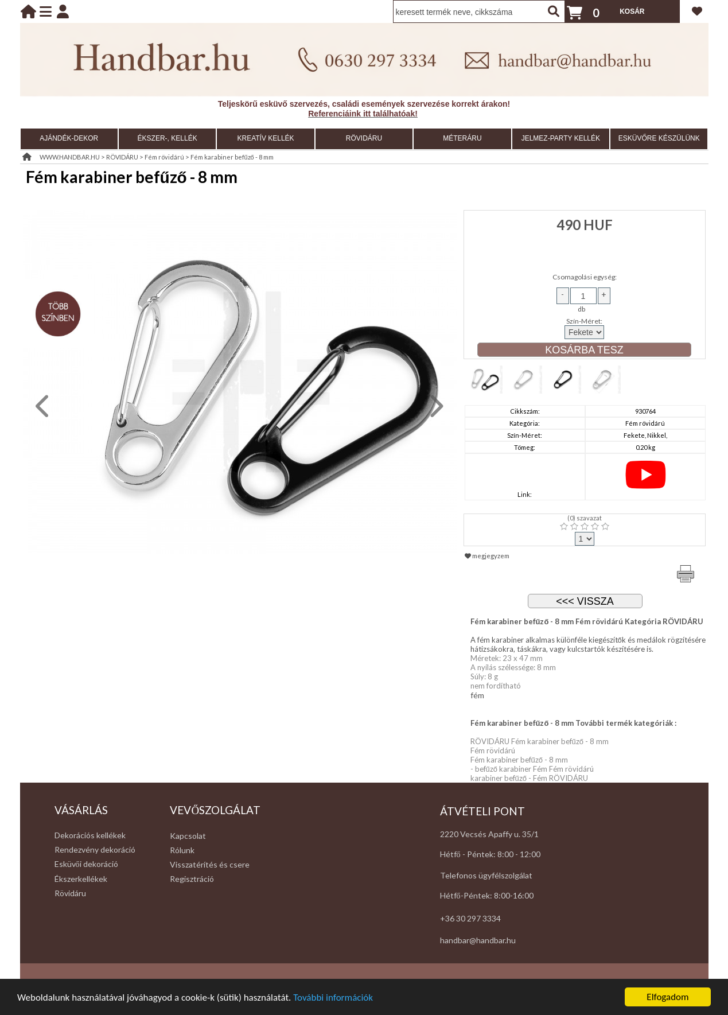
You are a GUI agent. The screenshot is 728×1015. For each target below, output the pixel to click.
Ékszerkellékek (80, 879)
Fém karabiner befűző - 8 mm (232, 157)
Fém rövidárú (164, 157)
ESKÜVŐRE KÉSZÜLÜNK (659, 138)
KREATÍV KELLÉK (265, 138)
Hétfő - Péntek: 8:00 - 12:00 (490, 854)
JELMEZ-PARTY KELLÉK (560, 138)
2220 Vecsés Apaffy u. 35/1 (489, 834)
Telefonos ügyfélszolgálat (486, 875)
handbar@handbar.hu (478, 940)
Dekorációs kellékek (90, 835)
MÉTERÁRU (462, 138)
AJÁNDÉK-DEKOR (69, 138)
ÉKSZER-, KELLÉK (167, 138)
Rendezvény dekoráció (94, 849)
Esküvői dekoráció (86, 864)
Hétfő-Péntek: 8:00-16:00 (487, 895)
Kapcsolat (188, 836)
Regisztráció (192, 879)
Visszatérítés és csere (210, 864)
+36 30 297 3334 (470, 918)
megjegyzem (487, 555)
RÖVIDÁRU (364, 138)
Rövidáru (70, 893)
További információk (333, 1004)
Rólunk (182, 850)
